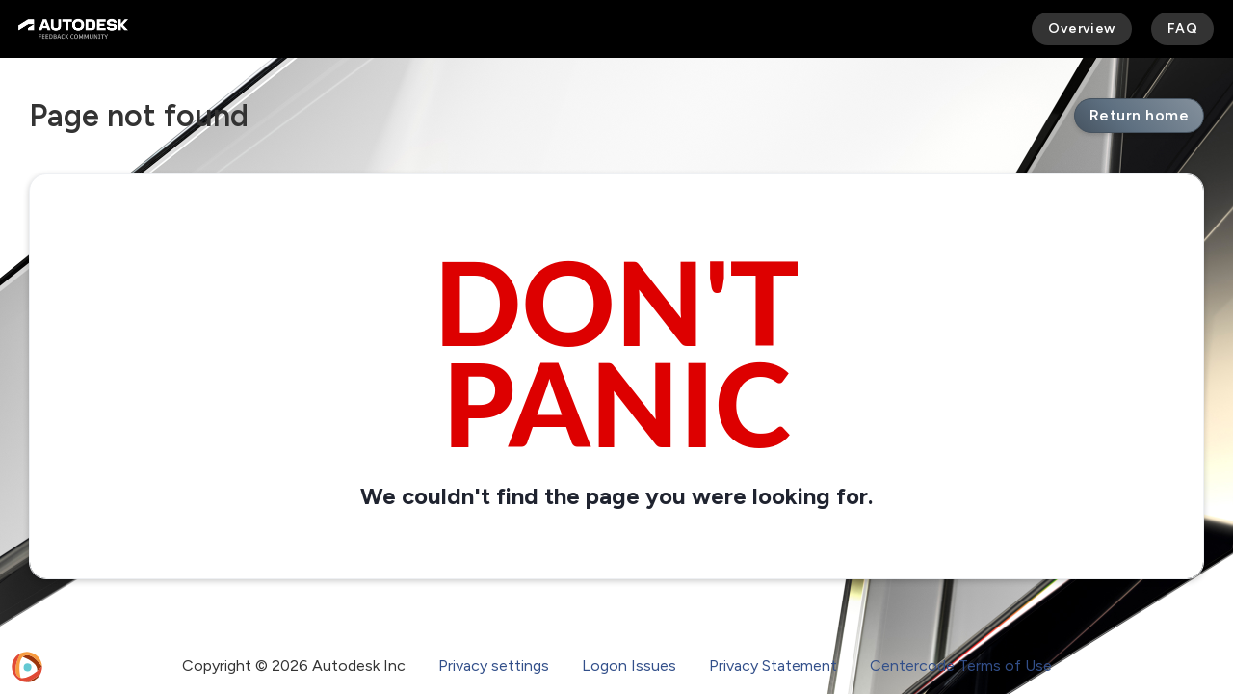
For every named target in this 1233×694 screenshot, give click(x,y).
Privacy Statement (773, 665)
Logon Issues (629, 665)
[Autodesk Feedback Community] (73, 29)
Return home (1139, 115)
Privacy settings (493, 665)
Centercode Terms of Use (961, 665)
